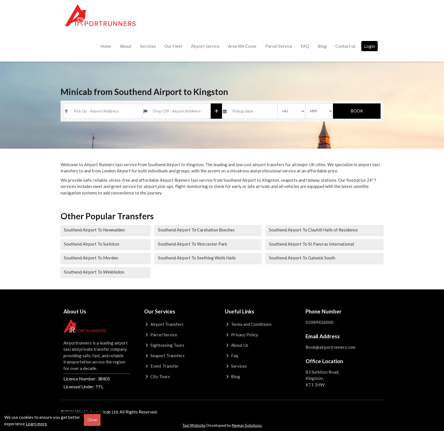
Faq (231, 355)
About (125, 46)
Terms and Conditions (248, 324)
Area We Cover (242, 46)
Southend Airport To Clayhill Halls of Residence (313, 229)
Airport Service (205, 46)
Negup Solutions (247, 425)
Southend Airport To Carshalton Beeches (196, 229)
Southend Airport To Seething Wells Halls (197, 257)
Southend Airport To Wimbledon (94, 271)
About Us (236, 345)
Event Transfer (161, 366)
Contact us (345, 46)
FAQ (305, 46)
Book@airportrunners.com (330, 347)
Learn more (36, 423)
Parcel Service (278, 46)
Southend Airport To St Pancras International (311, 243)
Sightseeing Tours (164, 345)
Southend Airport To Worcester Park (192, 243)
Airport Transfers (163, 324)
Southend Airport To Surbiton (91, 243)
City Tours (157, 376)
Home (105, 46)
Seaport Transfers (164, 355)
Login (369, 46)
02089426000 (320, 322)
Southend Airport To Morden (91, 257)
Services (148, 46)
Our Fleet (173, 46)
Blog (322, 46)
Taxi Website (194, 425)
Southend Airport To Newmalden (94, 229)
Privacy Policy (241, 334)
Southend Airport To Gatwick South (302, 257)
